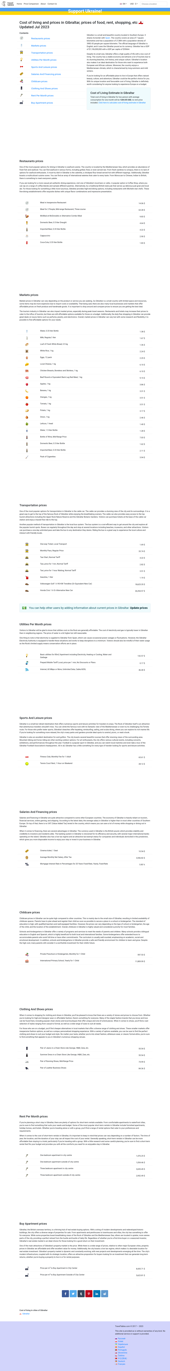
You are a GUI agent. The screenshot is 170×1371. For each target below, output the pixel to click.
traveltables (10, 4)
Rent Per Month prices (42, 95)
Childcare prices (39, 81)
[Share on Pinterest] (88, 1293)
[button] (134, 4)
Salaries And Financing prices (46, 74)
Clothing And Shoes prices (44, 88)
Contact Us (52, 4)
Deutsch (120, 1361)
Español (120, 1347)
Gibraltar (26, 1314)
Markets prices (38, 45)
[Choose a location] (153, 4)
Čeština (119, 1355)
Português (121, 1350)
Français (120, 1364)
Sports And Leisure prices (44, 67)
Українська (121, 1344)
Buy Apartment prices (42, 102)
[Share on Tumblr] (81, 1293)
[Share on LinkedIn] (96, 1293)
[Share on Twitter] (73, 1293)
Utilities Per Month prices (43, 60)
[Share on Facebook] (65, 1293)
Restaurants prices (40, 38)
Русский (120, 1338)
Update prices (139, 608)
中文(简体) (121, 1358)
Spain (107, 38)
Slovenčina (121, 1353)
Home (19, 4)
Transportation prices (42, 52)
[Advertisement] (85, 137)
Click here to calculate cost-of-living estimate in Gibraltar (122, 103)
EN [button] (122, 4)
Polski (119, 1341)
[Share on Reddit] (104, 1293)
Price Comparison (31, 4)
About (43, 4)
